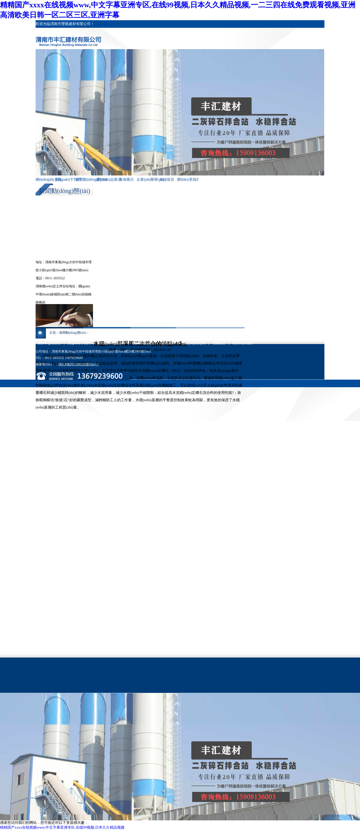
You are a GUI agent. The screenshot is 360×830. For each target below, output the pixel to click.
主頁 (52, 332)
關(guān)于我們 (66, 179)
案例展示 (126, 179)
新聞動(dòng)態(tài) (86, 179)
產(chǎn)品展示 (106, 179)
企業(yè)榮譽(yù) (147, 179)
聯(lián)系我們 (187, 179)
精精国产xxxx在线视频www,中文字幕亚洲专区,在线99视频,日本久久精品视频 (62, 827)
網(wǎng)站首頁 (46, 179)
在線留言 (167, 179)
